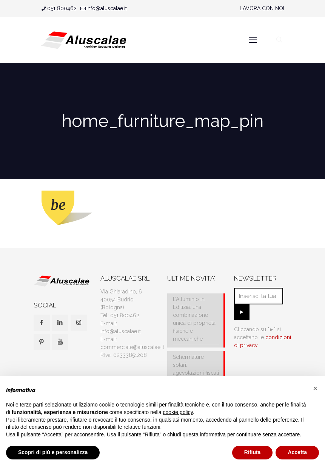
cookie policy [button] (178, 412)
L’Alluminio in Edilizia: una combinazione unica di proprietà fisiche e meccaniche (194, 319)
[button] (315, 388)
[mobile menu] (252, 39)
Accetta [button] (297, 452)
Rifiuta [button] (252, 452)
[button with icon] (42, 323)
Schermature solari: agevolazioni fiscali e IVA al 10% (196, 369)
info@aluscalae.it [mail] (106, 8)
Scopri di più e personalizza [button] (53, 452)
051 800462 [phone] (62, 8)
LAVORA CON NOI (262, 8)
